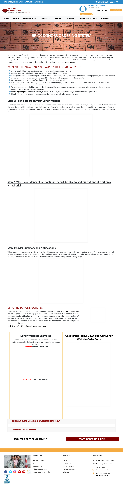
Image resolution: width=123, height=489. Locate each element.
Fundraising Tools (69, 469)
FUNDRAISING (30, 18)
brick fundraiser (13, 58)
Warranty (66, 472)
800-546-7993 (98, 11)
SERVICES (45, 18)
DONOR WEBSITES (88, 18)
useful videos (70, 62)
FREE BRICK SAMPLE (86, 14)
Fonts (35, 463)
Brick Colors (37, 466)
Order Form (67, 463)
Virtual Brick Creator (40, 469)
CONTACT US (116, 10)
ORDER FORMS (101, 2)
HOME (6, 18)
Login (112, 2)
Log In (65, 460)
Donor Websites (68, 466)
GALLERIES (71, 18)
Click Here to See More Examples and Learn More (27, 326)
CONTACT (105, 18)
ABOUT (16, 18)
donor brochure (79, 60)
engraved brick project (70, 312)
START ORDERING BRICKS (92, 439)
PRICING (58, 18)
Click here (28, 347)
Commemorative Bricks (41, 472)
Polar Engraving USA (19, 92)
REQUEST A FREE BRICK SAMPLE (30, 439)
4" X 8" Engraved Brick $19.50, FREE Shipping (23, 2)
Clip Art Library (38, 460)
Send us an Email (102, 470)
